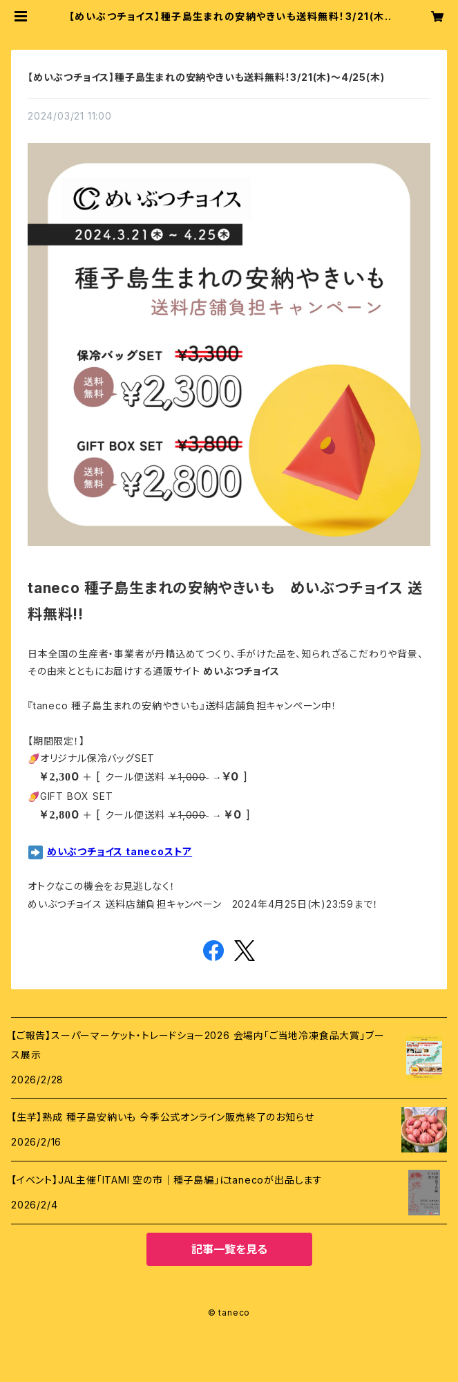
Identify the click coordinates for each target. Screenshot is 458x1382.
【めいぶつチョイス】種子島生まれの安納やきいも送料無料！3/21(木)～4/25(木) (206, 77)
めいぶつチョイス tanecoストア (119, 851)
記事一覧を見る (229, 1249)
